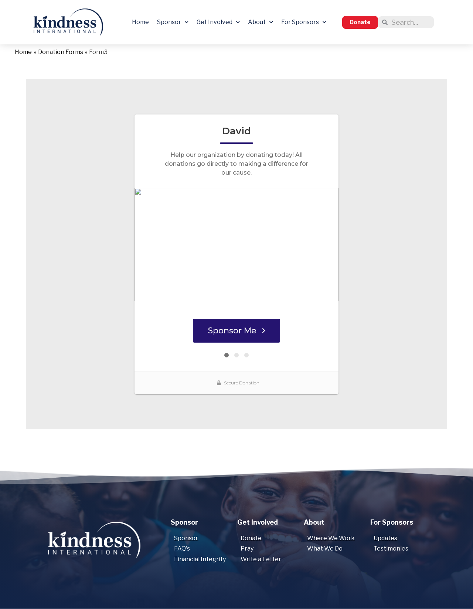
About (260, 22)
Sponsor (172, 22)
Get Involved (218, 22)
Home (140, 22)
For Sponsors (303, 22)
